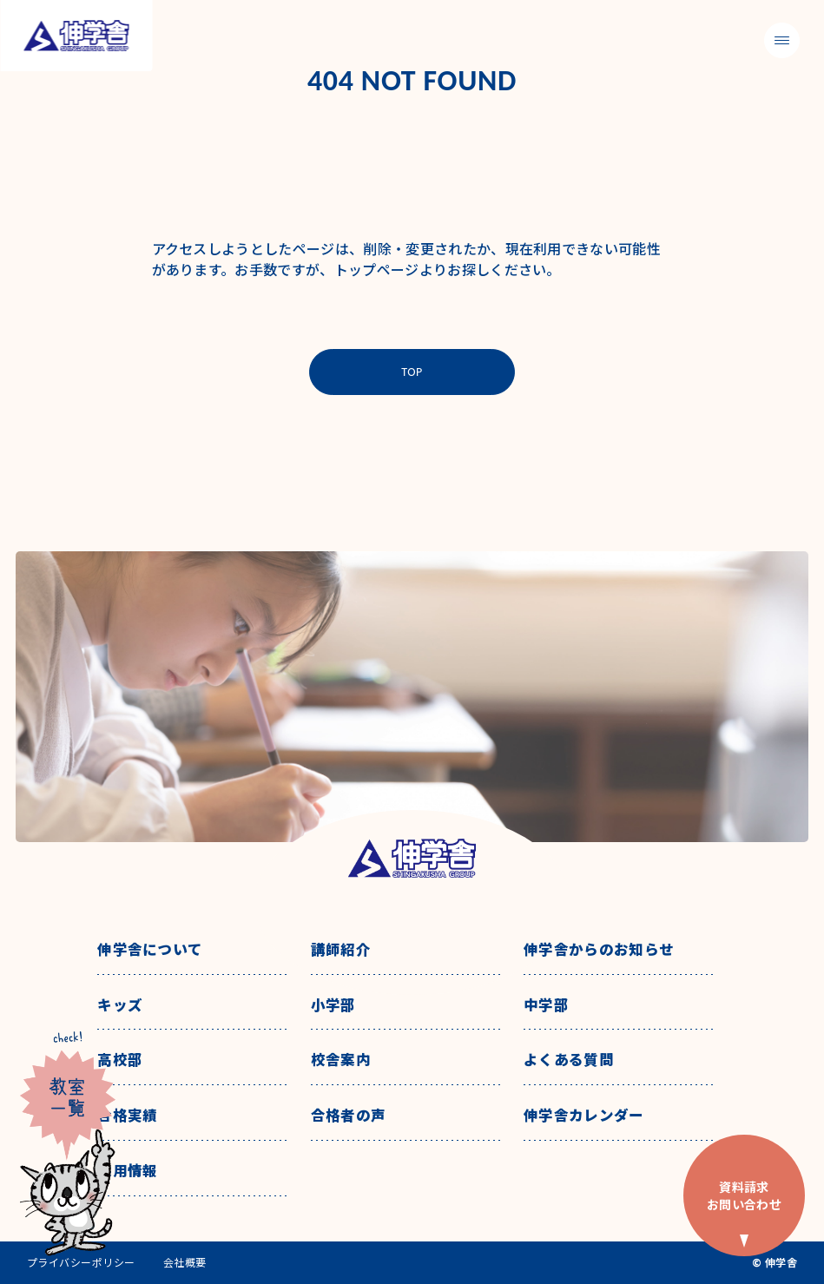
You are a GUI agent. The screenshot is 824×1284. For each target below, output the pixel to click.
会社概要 (185, 1262)
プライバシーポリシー (81, 1262)
